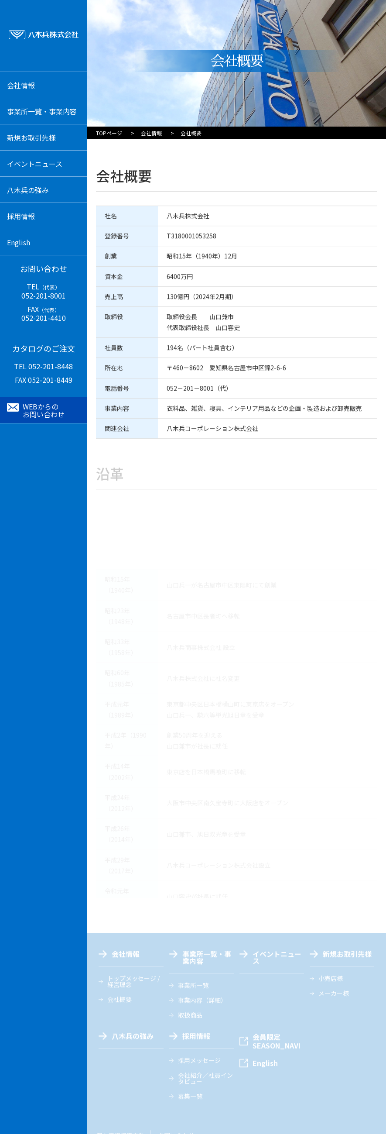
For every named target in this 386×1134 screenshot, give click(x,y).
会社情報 (151, 133)
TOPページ (109, 133)
